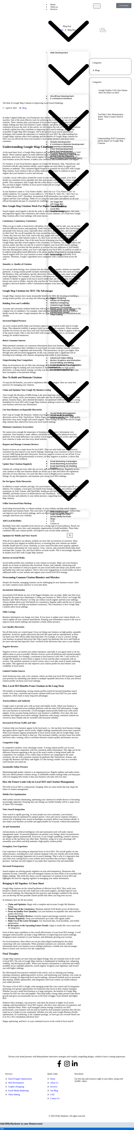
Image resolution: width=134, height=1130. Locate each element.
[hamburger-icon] (96, 6)
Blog (24, 108)
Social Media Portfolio (60, 516)
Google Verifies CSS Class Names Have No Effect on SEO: (113, 91)
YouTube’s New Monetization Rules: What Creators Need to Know (110, 116)
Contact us (54, 523)
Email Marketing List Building (63, 466)
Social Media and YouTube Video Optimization (65, 366)
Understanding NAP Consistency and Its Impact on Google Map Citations (111, 140)
